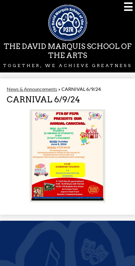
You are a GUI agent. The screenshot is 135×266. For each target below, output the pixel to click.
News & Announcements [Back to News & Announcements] (32, 89)
